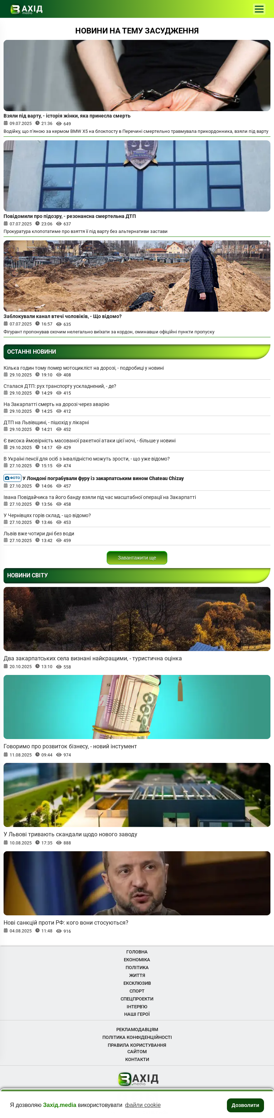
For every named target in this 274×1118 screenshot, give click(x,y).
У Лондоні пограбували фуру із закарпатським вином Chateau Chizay (94, 478)
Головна (137, 952)
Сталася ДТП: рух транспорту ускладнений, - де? (60, 386)
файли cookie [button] (143, 1105)
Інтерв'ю (137, 1006)
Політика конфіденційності (137, 1037)
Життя (137, 975)
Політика (137, 967)
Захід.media (59, 1105)
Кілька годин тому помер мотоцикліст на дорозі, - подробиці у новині (84, 368)
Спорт (137, 991)
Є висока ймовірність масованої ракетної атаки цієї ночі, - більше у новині (90, 440)
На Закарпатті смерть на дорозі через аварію (56, 404)
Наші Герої (137, 1014)
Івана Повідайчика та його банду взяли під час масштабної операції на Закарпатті (100, 497)
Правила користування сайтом (137, 1048)
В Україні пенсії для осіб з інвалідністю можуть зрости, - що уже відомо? (87, 459)
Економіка (137, 959)
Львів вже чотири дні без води (39, 533)
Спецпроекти (137, 999)
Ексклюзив (137, 983)
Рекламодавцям (137, 1029)
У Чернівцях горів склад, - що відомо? (47, 515)
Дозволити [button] (245, 1105)
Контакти (137, 1059)
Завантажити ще (137, 558)
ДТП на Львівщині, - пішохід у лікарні (46, 422)
